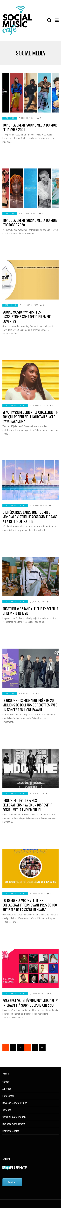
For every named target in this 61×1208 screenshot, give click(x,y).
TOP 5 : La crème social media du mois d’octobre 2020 (30, 223)
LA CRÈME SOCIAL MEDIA (15, 405)
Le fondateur (8, 1095)
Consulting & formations (14, 1116)
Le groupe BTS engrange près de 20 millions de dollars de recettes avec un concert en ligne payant (29, 705)
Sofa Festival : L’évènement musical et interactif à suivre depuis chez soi (30, 1003)
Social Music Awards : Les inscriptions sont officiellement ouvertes (27, 316)
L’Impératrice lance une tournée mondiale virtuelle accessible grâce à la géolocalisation (29, 517)
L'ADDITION (10, 118)
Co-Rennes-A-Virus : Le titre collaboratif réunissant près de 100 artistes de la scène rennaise (29, 905)
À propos (6, 1088)
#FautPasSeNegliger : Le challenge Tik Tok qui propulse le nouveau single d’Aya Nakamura (30, 416)
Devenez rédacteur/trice (14, 1102)
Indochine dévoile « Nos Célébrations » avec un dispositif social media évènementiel (27, 805)
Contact (6, 1081)
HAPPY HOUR (10, 305)
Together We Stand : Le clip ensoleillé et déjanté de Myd (30, 611)
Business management (13, 1123)
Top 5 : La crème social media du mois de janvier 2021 (30, 127)
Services (6, 1109)
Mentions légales (10, 1130)
